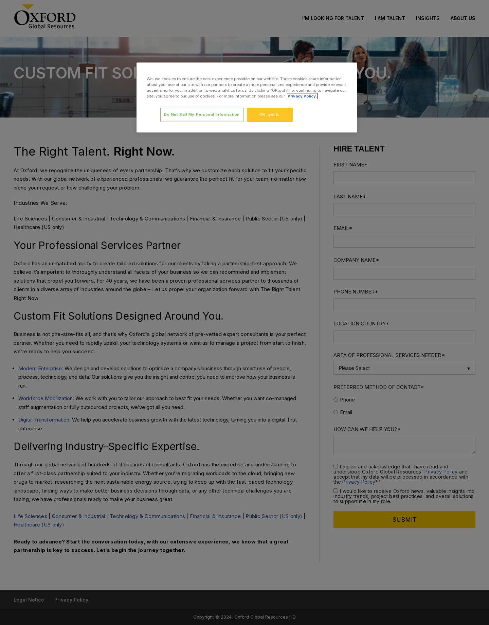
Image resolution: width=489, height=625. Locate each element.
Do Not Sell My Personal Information (201, 114)
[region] (247, 97)
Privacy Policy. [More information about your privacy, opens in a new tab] (302, 96)
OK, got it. (269, 114)
